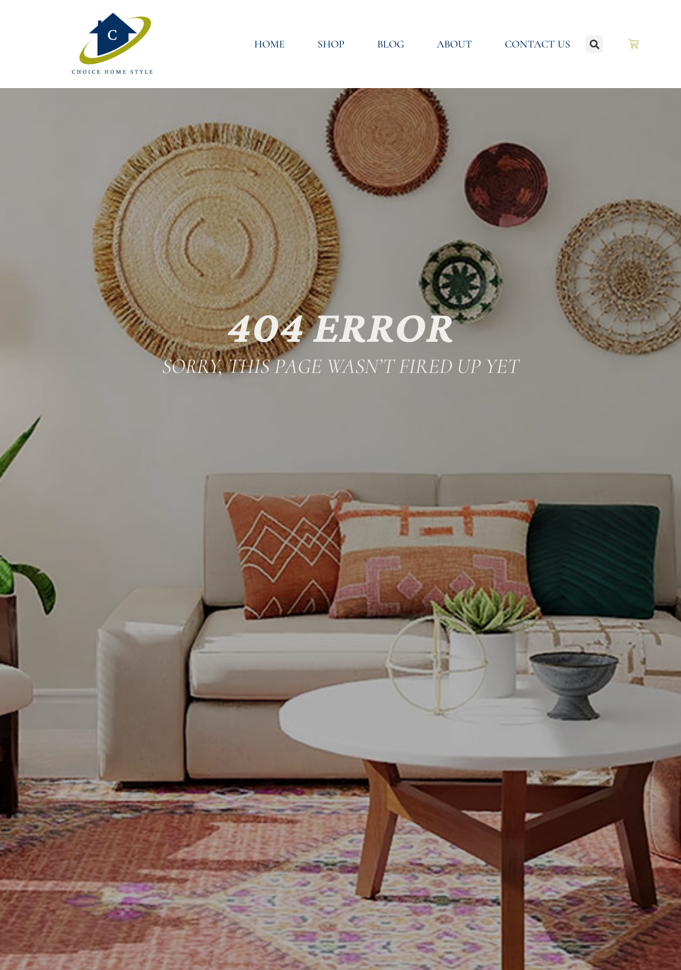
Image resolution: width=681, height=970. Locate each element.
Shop (331, 44)
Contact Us (537, 44)
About (454, 44)
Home (269, 44)
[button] (594, 44)
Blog (390, 44)
